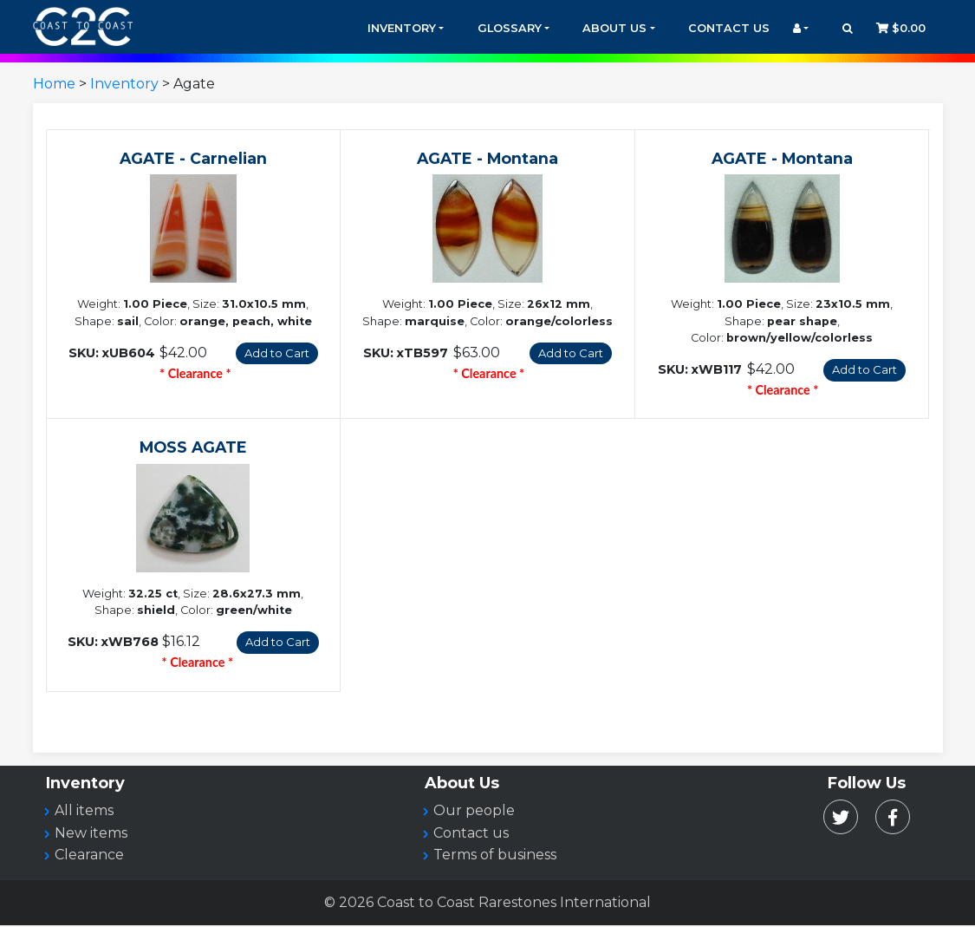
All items (84, 812)
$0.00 (901, 28)
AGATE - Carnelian (193, 158)
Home (54, 83)
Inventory (401, 28)
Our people (474, 812)
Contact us (471, 834)
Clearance (89, 856)
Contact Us (729, 28)
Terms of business (494, 856)
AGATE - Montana (487, 158)
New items (91, 834)
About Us (614, 28)
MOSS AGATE (193, 448)
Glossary (510, 28)
